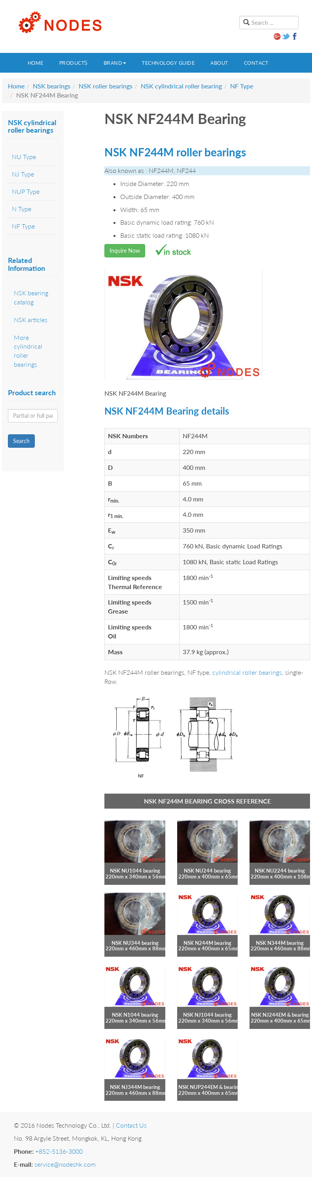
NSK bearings (51, 86)
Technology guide (168, 63)
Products (73, 63)
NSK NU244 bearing (207, 870)
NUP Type (26, 191)
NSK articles (30, 319)
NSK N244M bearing (207, 943)
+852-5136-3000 (59, 1151)
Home (35, 63)
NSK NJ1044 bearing (207, 1015)
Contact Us (131, 1125)
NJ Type (23, 174)
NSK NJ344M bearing (135, 1087)
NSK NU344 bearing (135, 943)
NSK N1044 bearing (135, 1015)
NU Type (24, 156)
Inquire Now (125, 250)
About (219, 63)
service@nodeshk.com (65, 1164)
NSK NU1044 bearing (135, 870)
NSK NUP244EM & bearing (209, 1087)
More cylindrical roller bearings (28, 351)
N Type (21, 208)
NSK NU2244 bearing (280, 870)
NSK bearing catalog (31, 297)
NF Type (241, 86)
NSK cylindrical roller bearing (181, 86)
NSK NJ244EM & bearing (280, 1015)
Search (21, 440)
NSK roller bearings (105, 86)
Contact (256, 63)
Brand (115, 63)
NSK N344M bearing (280, 943)
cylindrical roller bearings (247, 672)
